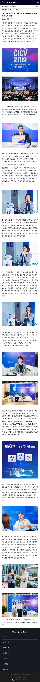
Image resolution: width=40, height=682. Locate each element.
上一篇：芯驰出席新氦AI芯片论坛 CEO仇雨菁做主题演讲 (18, 620)
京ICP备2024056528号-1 (21, 677)
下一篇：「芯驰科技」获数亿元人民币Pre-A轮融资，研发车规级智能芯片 (20, 623)
